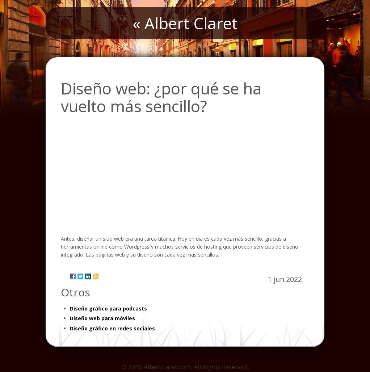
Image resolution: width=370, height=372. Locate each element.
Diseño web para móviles (102, 318)
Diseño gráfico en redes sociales (112, 328)
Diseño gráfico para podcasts (108, 308)
